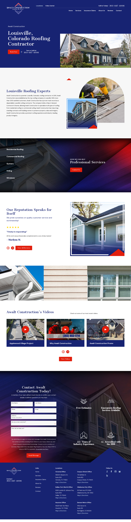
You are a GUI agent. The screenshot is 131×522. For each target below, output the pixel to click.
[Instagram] (115, 471)
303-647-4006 (116, 6)
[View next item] (67, 351)
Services (38, 476)
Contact (38, 491)
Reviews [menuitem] (110, 11)
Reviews (38, 487)
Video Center (50, 6)
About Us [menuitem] (102, 11)
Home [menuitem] (71, 11)
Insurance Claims (40, 479)
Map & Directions (60, 482)
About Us (38, 483)
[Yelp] (107, 476)
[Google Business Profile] (120, 471)
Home (37, 472)
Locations (39, 6)
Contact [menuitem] (119, 11)
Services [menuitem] (78, 11)
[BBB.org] (107, 471)
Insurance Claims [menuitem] (90, 11)
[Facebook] (111, 471)
